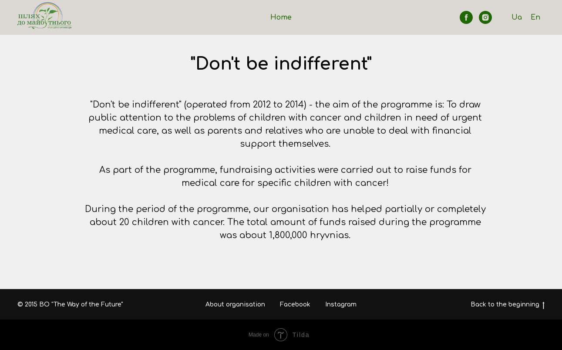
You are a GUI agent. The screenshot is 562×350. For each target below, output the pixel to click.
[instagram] (485, 17)
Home (281, 17)
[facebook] (466, 17)
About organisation (235, 304)
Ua (517, 17)
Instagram (341, 304)
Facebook (295, 304)
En (535, 17)
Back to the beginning (508, 305)
